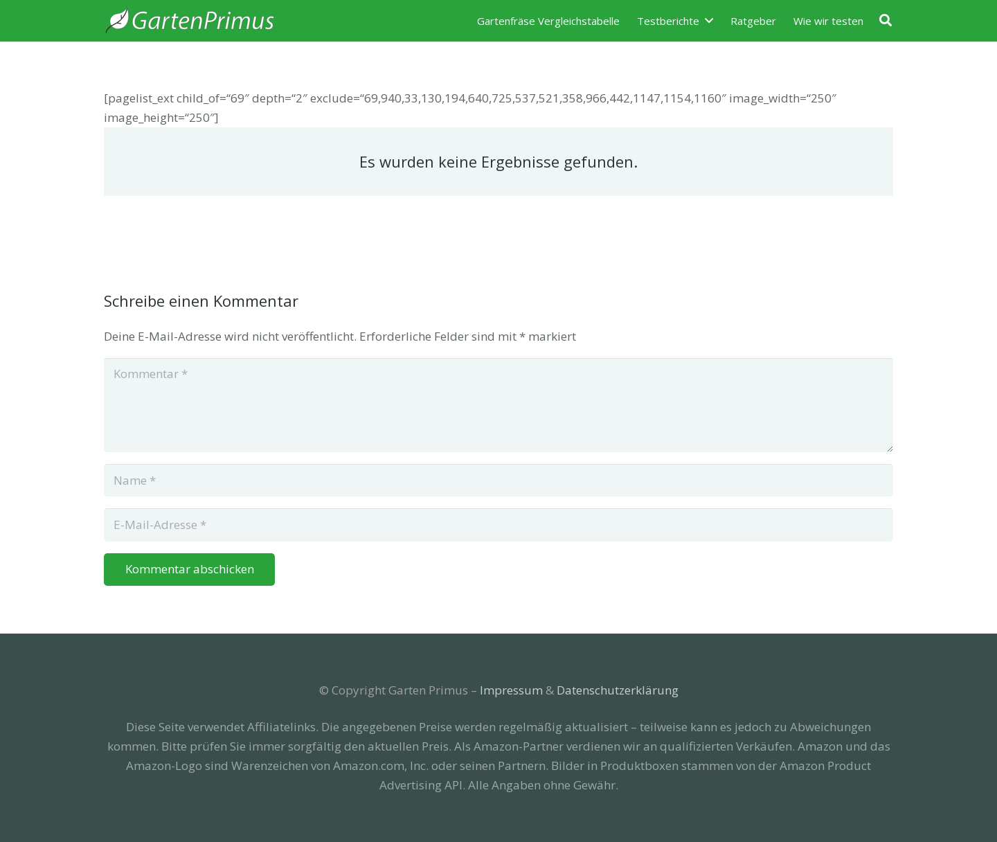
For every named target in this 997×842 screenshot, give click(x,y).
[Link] (190, 21)
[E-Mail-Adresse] (498, 524)
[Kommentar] (498, 405)
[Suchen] (885, 20)
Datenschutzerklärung (618, 690)
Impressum (511, 690)
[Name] (498, 480)
